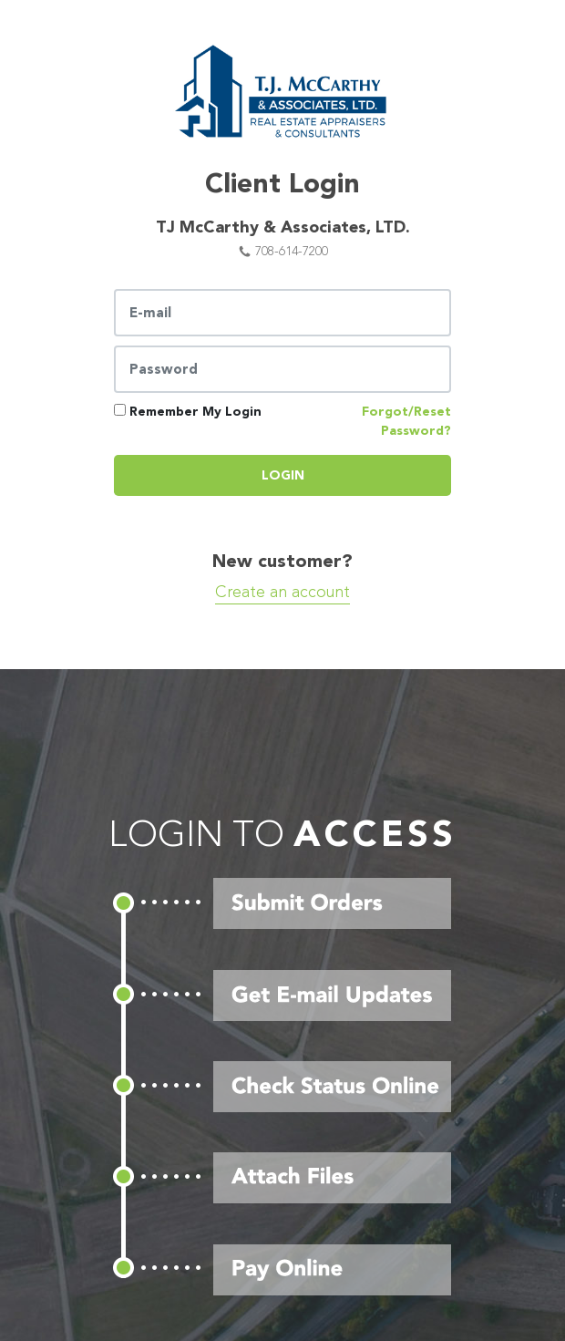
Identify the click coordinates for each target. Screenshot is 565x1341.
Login (283, 475)
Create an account (282, 592)
